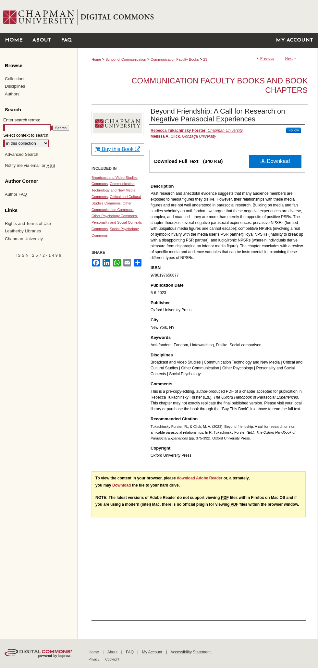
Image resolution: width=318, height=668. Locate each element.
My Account (152, 652)
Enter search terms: (21, 120)
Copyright (112, 659)
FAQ (130, 652)
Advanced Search (21, 154)
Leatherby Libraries (23, 231)
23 (205, 59)
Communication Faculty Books (175, 59)
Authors (12, 94)
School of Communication (125, 59)
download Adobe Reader (199, 478)
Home (96, 59)
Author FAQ (16, 194)
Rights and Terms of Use (28, 223)
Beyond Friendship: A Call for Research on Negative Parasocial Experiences (218, 115)
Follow (293, 130)
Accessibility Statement (191, 652)
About (113, 652)
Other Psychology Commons (114, 216)
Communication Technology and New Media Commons (113, 190)
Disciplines (15, 86)
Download (275, 161)
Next (289, 58)
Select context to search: (26, 135)
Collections (15, 78)
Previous (267, 58)
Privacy (94, 659)
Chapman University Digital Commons (197, 16)
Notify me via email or (30, 165)
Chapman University (24, 238)
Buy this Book (117, 149)
